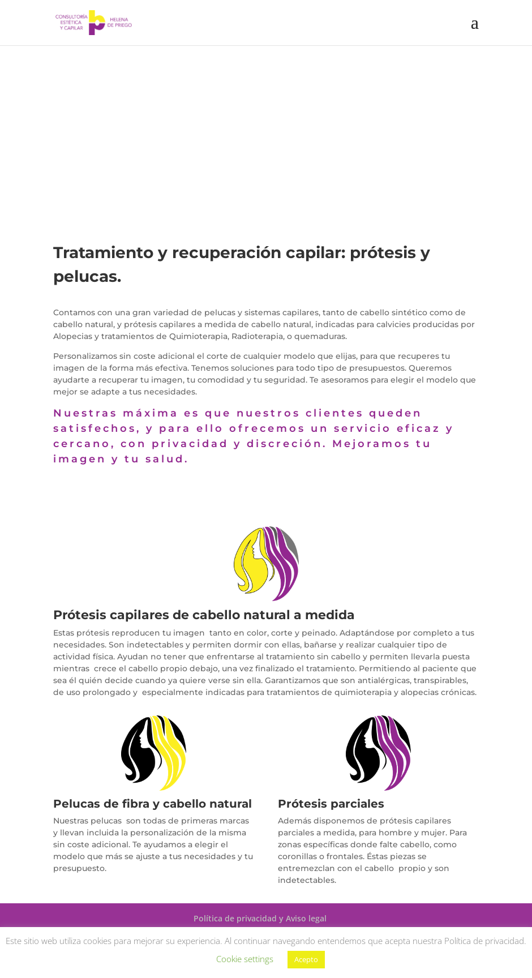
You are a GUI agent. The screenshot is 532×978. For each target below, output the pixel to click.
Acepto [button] (306, 959)
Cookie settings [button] (244, 958)
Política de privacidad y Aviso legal (260, 918)
